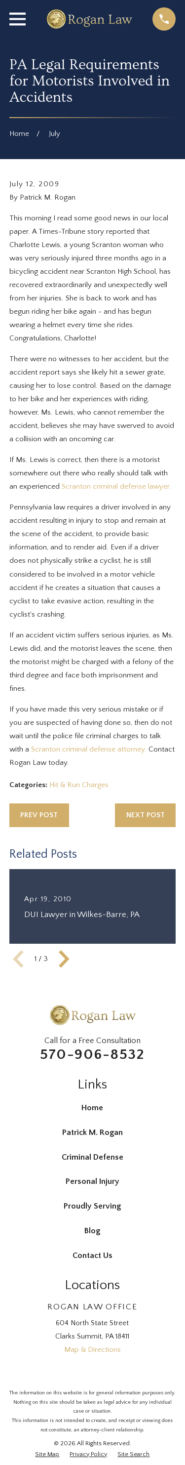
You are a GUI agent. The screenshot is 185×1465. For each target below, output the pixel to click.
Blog (92, 1230)
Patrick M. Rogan (92, 1132)
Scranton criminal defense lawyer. (116, 486)
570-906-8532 (92, 1054)
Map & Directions (92, 1349)
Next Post (145, 815)
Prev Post (39, 815)
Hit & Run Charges (79, 785)
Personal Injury (92, 1181)
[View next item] (64, 959)
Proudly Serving (92, 1206)
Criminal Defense (92, 1157)
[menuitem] (47, 1454)
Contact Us (92, 1255)
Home (92, 1107)
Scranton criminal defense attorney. (89, 749)
